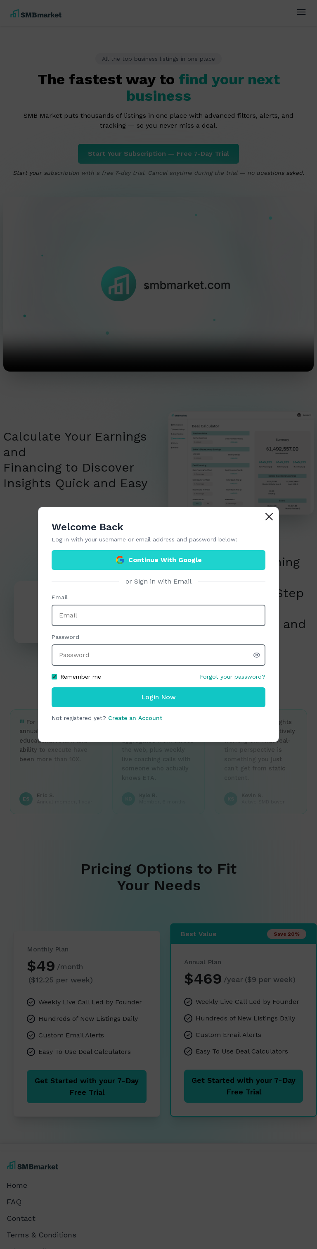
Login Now (158, 697)
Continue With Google (158, 560)
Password (65, 637)
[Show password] (259, 655)
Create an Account (135, 718)
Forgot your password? (232, 676)
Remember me (76, 676)
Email (60, 597)
